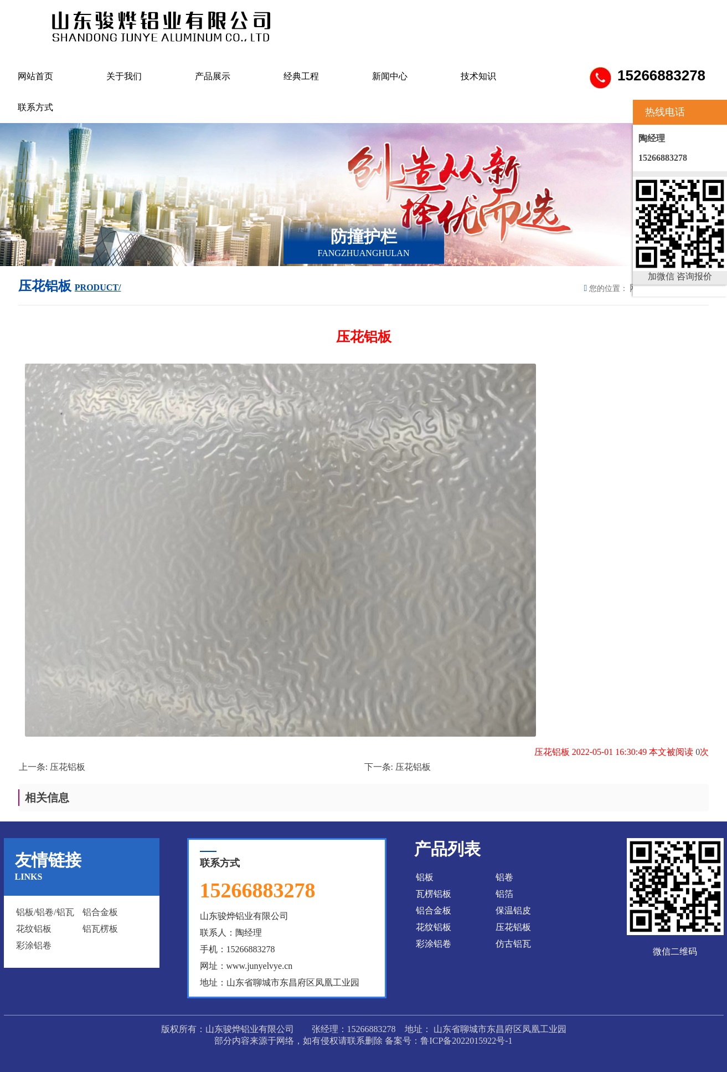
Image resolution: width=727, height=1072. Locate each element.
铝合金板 (100, 912)
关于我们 (124, 76)
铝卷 (504, 877)
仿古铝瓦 (513, 943)
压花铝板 (67, 767)
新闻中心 (390, 76)
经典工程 (301, 76)
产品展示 (212, 76)
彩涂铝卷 (33, 945)
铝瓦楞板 (100, 928)
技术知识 (478, 76)
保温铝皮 (513, 910)
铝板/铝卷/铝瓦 (45, 912)
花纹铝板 (33, 928)
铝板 (425, 877)
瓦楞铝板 (433, 894)
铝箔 (504, 894)
